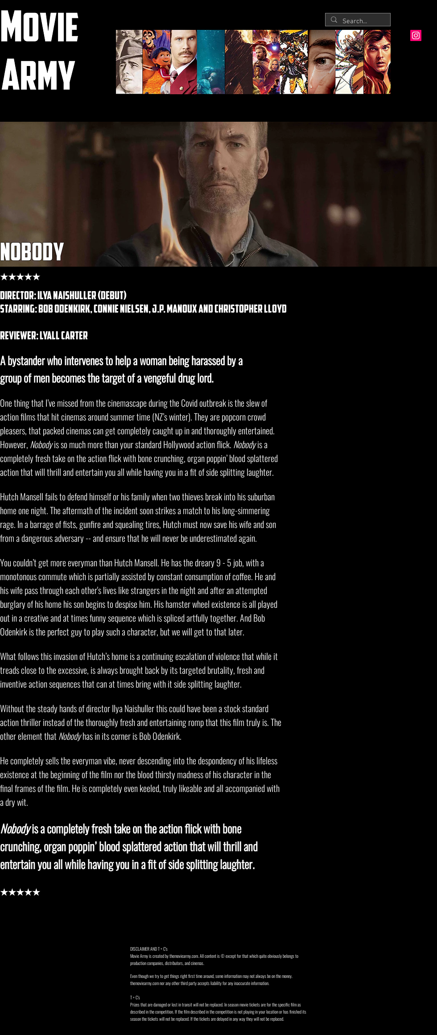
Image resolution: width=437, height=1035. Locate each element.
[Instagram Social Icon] (415, 35)
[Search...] (356, 21)
